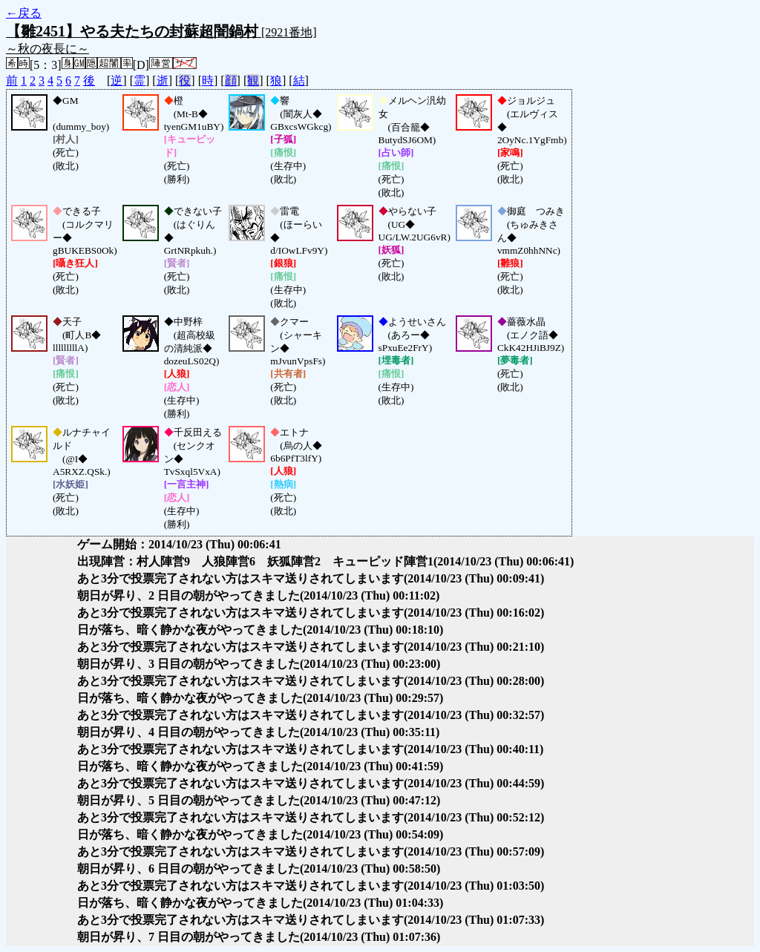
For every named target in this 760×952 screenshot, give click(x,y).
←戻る (24, 13)
